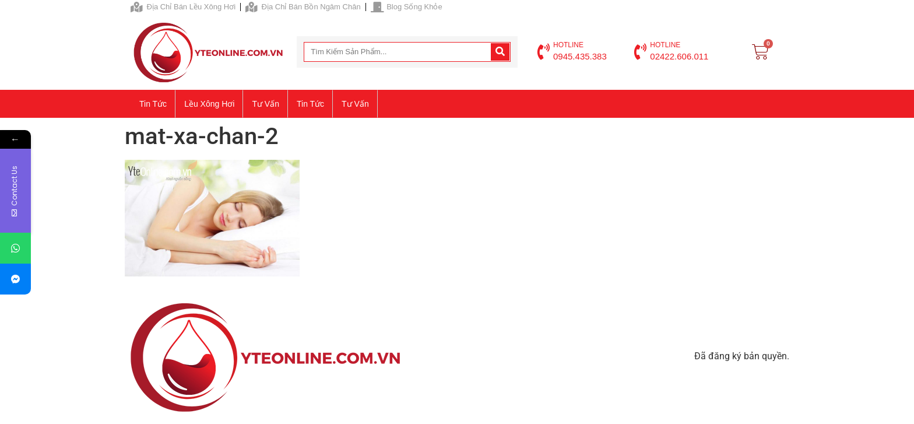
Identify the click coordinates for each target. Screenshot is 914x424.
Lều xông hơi (209, 103)
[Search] (500, 52)
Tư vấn (265, 103)
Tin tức (153, 103)
